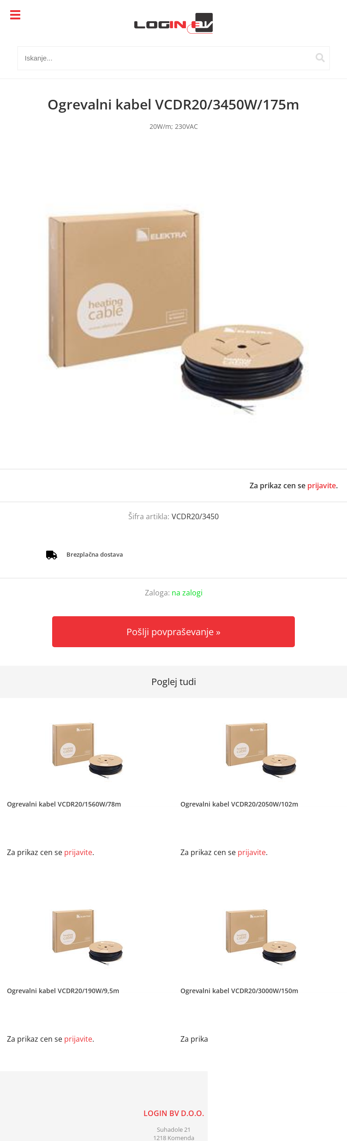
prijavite (321, 485)
